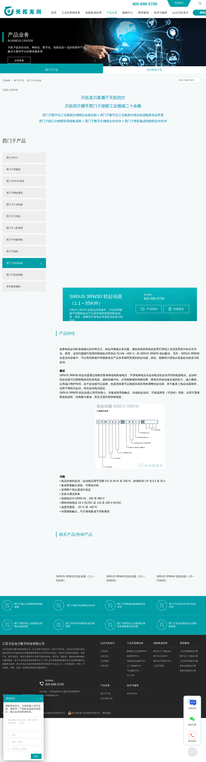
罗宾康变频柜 (13, 287)
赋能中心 (127, 12)
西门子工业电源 (14, 205)
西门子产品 (51, 70)
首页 (54, 12)
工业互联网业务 (71, 12)
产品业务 (112, 12)
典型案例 (143, 12)
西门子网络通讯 (14, 193)
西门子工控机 (13, 217)
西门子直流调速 (14, 275)
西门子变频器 (13, 170)
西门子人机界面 (14, 229)
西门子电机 (12, 252)
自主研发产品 (154, 70)
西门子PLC (12, 158)
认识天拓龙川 (180, 12)
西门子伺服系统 (14, 240)
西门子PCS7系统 (15, 182)
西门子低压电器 (34, 81)
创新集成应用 (93, 12)
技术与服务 (160, 12)
